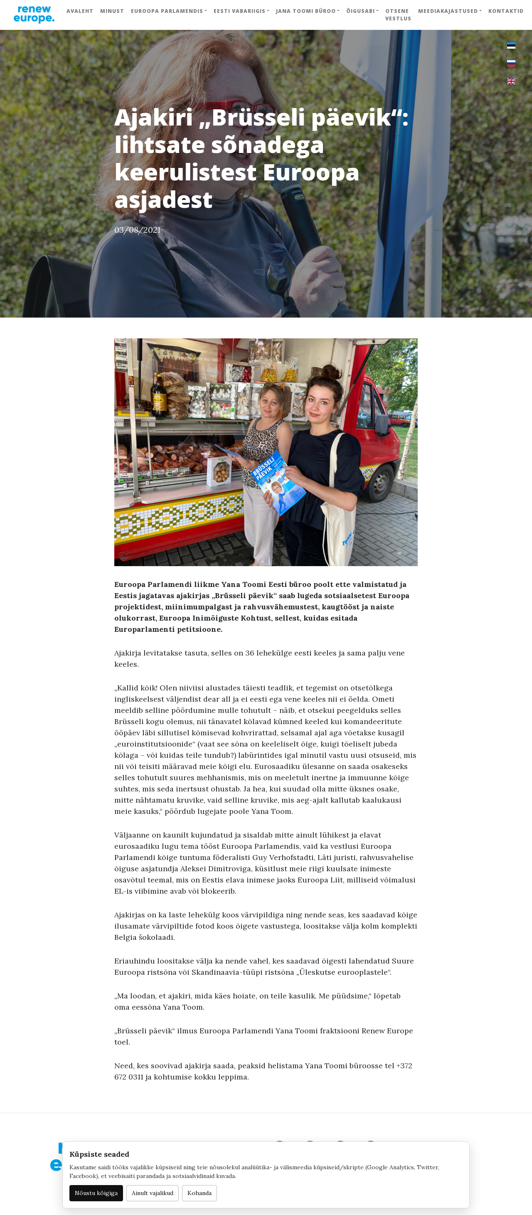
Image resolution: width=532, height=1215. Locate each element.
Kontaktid (506, 11)
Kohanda (199, 1193)
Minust (112, 11)
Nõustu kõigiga (96, 1193)
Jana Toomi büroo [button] (306, 11)
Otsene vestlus (398, 14)
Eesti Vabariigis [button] (240, 11)
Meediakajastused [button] (448, 11)
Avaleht (80, 11)
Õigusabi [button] (360, 11)
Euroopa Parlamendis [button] (167, 11)
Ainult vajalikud (152, 1193)
